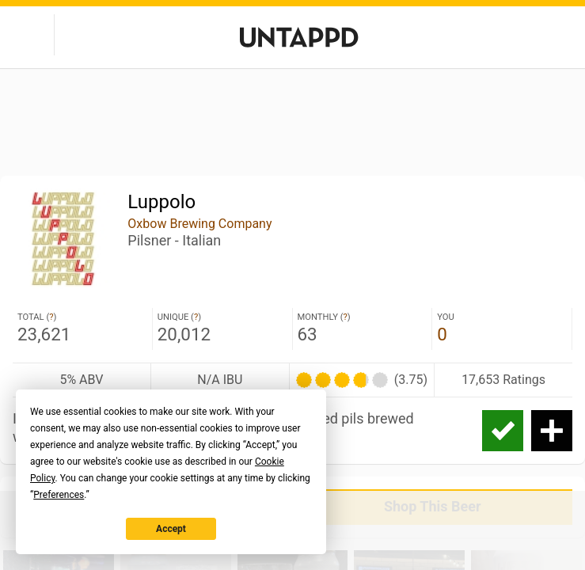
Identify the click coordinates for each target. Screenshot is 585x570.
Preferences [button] (58, 494)
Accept (171, 528)
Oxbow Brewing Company (199, 223)
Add (551, 430)
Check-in (502, 430)
